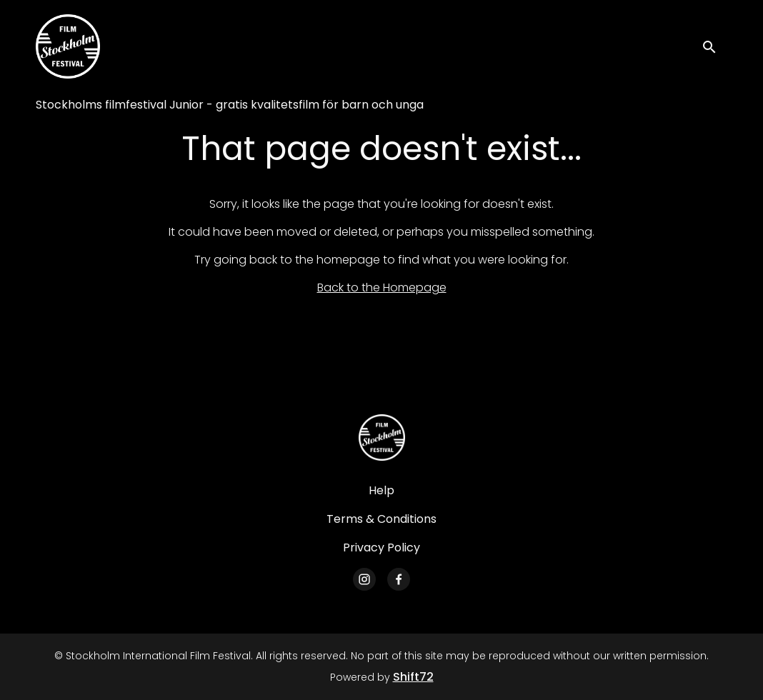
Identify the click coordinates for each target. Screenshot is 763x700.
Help (381, 490)
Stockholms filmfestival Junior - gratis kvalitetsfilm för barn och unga (230, 104)
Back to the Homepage (382, 287)
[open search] (714, 46)
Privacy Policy (381, 547)
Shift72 (413, 677)
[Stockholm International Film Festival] (382, 437)
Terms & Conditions (381, 519)
